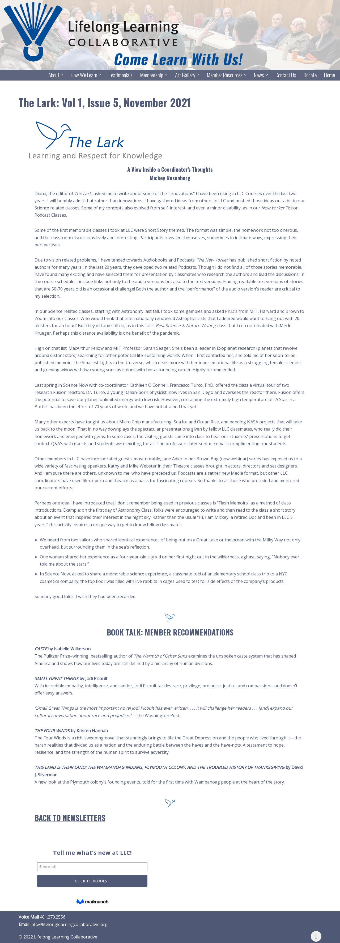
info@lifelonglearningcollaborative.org (69, 924)
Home (329, 75)
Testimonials (121, 75)
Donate (310, 75)
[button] (62, 75)
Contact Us (285, 75)
